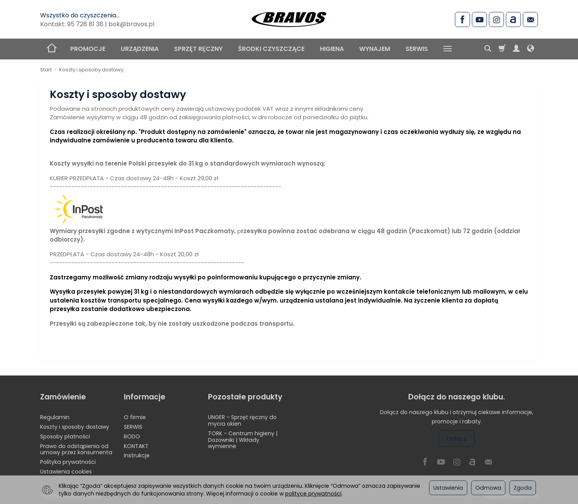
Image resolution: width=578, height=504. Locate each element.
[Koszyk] (502, 49)
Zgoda (523, 488)
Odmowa (488, 488)
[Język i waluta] (530, 49)
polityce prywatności (313, 493)
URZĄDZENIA (140, 48)
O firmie (135, 417)
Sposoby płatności (65, 436)
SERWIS (417, 48)
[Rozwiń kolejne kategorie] (448, 49)
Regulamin (54, 417)
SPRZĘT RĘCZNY (198, 48)
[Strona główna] (289, 18)
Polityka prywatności (68, 462)
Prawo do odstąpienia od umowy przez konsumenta (76, 449)
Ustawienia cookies (66, 471)
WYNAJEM (374, 48)
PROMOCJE (87, 48)
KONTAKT (136, 446)
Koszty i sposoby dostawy (74, 427)
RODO (132, 436)
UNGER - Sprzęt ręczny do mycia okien (242, 420)
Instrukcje (137, 455)
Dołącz (456, 439)
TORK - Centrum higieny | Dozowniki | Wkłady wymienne (242, 440)
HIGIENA (332, 48)
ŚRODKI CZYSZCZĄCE (271, 48)
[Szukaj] (487, 49)
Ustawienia (448, 488)
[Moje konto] (516, 49)
